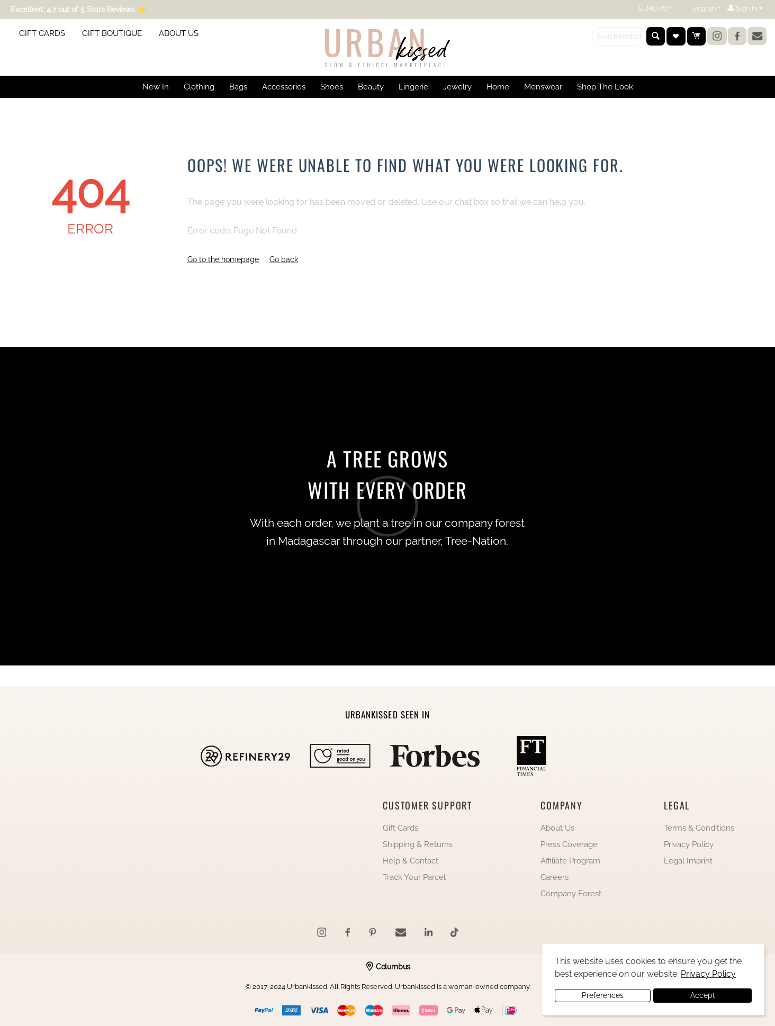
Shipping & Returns (418, 844)
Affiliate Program (570, 861)
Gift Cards (400, 828)
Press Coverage (569, 844)
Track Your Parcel (414, 877)
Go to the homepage (223, 259)
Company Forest (570, 893)
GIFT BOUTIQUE (112, 33)
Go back (283, 259)
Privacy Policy (689, 844)
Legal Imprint (688, 861)
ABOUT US (179, 33)
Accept (702, 995)
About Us (557, 828)
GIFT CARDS (42, 33)
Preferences (603, 995)
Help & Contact (410, 861)
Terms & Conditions (699, 828)
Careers (554, 877)
